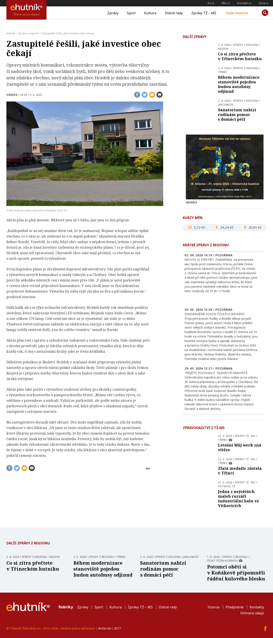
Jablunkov (225, 104)
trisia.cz (263, 3)
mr (148, 468)
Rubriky (65, 607)
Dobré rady (174, 13)
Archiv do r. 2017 (109, 628)
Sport (131, 13)
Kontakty (257, 607)
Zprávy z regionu (246, 45)
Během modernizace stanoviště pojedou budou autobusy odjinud (239, 84)
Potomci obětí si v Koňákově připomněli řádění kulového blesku (236, 572)
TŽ (233, 486)
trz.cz (211, 3)
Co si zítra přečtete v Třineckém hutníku (240, 56)
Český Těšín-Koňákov (222, 561)
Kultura (150, 13)
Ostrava (224, 486)
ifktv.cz (226, 3)
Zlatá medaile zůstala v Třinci (240, 471)
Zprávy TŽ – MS (203, 13)
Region (223, 49)
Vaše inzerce (237, 13)
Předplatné (235, 607)
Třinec (223, 72)
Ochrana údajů (252, 613)
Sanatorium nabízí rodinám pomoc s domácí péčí (237, 114)
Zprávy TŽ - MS (245, 436)
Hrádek (11, 95)
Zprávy (112, 13)
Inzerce (213, 607)
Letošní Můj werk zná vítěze (239, 447)
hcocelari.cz (244, 3)
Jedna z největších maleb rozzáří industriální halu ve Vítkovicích (238, 498)
